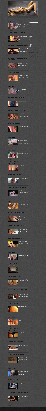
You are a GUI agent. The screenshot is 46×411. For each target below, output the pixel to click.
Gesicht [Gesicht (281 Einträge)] (32, 53)
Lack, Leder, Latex (30, 36)
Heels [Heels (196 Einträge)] (35, 53)
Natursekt (30, 37)
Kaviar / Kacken (30, 35)
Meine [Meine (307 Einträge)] (31, 54)
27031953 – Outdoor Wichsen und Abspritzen (16, 238)
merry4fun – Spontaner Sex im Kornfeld (15, 149)
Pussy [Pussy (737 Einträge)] (31, 55)
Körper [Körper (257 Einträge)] (36, 53)
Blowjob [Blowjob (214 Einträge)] (33, 52)
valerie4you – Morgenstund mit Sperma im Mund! (17, 20)
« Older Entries (9, 405)
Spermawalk (30, 48)
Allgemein (12, 30)
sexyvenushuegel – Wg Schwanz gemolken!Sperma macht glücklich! (17, 59)
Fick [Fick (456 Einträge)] (37, 52)
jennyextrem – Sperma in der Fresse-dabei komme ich (18, 392)
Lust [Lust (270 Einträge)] (37, 53)
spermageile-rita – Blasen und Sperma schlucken (17, 187)
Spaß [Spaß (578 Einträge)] (34, 56)
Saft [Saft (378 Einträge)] (32, 55)
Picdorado (30, 46)
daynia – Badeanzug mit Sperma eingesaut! (16, 98)
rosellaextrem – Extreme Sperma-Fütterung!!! (17, 136)
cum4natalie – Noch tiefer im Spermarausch (16, 32)
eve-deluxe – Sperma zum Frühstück (15, 200)
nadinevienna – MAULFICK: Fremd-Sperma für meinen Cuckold (18, 290)
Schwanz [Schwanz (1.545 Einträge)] (31, 56)
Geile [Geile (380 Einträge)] (29, 53)
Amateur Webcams (30, 43)
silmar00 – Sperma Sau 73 (13, 316)
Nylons (29, 38)
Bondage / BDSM (30, 26)
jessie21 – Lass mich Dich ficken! (14, 276)
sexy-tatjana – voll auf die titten (14, 174)
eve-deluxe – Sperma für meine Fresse (15, 341)
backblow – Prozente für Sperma (14, 367)
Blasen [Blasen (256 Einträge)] (31, 52)
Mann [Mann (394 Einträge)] (30, 54)
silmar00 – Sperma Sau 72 (13, 329)
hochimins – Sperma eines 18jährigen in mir (16, 225)
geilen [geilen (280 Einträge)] (31, 53)
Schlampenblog (30, 47)
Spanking (30, 39)
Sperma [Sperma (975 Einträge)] (36, 56)
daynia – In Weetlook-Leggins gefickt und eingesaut (18, 45)
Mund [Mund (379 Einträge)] (32, 54)
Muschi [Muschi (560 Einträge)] (35, 54)
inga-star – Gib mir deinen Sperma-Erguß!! (16, 213)
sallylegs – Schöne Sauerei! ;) (13, 380)
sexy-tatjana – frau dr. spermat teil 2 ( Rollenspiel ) (18, 251)
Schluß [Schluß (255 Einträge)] (36, 55)
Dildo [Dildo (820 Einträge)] (34, 52)
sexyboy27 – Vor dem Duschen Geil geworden (16, 354)
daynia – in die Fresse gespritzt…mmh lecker (16, 110)
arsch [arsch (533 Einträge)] (30, 52)
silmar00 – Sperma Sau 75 (13, 162)
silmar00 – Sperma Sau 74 (13, 303)
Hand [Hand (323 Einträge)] (34, 53)
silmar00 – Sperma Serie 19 (13, 264)
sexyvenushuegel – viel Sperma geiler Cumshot (17, 85)
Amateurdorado (30, 44)
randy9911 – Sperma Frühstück (14, 123)
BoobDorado (30, 45)
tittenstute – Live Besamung (13, 72)
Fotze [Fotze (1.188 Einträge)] (34, 52)
